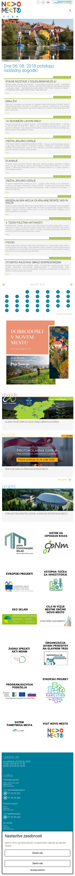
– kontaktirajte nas (63, 2)
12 (68, 296)
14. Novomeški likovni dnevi (23, 121)
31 (48, 310)
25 (58, 306)
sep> (71, 284)
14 (17, 301)
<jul (3, 284)
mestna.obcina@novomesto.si (16, 790)
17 (48, 301)
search (38, 2)
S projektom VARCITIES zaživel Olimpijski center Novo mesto (36, 513)
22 (27, 306)
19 (68, 301)
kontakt (43, 2)
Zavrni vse (37, 863)
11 (58, 296)
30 (37, 310)
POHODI (10, 242)
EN (48, 2)
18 (58, 301)
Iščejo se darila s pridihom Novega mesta (26, 469)
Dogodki (6, 60)
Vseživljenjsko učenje (21, 141)
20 (7, 306)
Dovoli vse (37, 853)
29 (27, 310)
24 (48, 306)
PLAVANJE (12, 160)
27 (7, 310)
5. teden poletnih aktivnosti (24, 222)
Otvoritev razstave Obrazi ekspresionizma (33, 262)
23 (37, 306)
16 (37, 301)
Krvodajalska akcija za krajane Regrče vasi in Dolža (37, 201)
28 (17, 310)
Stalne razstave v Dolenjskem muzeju (31, 81)
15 (27, 301)
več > (7, 93)
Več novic (62, 479)
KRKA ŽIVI (11, 101)
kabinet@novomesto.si (14, 813)
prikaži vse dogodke (64, 314)
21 (17, 306)
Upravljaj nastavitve (37, 870)
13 (7, 301)
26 (68, 306)
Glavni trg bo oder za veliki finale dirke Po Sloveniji (32, 422)
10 (48, 296)
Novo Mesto (16, 7)
